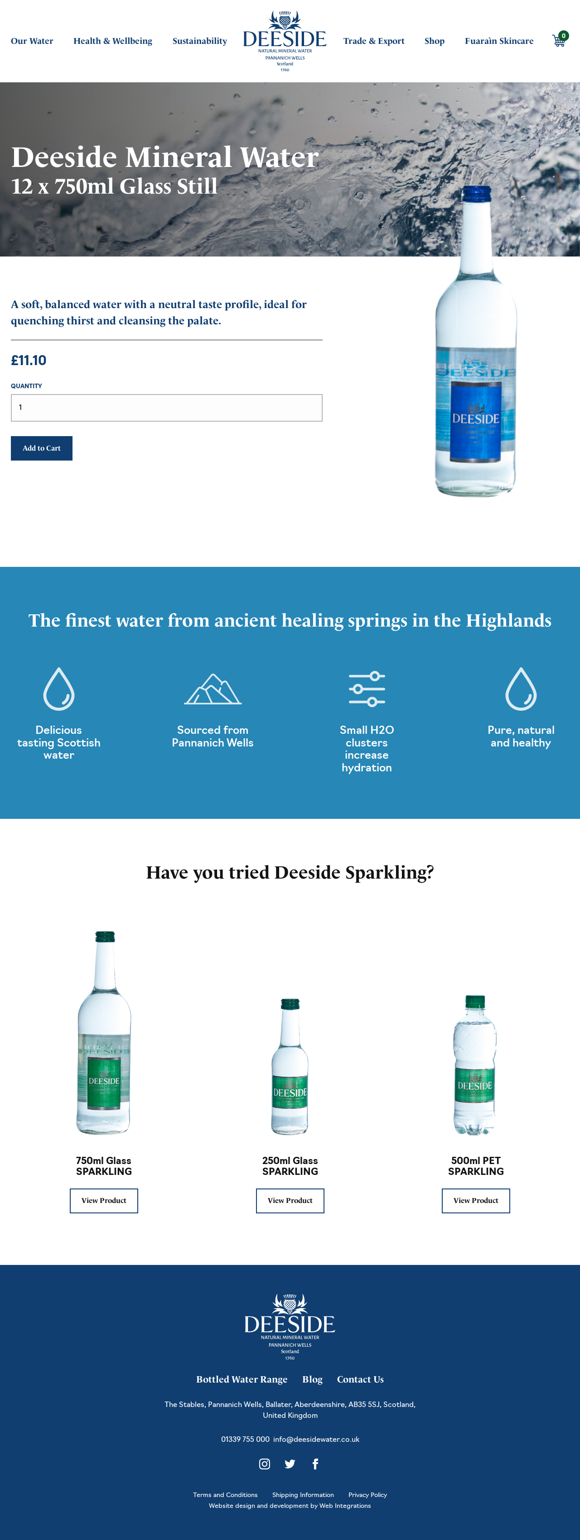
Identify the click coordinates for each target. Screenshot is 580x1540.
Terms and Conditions (225, 1495)
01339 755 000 (245, 1440)
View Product (104, 1200)
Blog (312, 1379)
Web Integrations (345, 1506)
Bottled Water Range (242, 1379)
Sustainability (200, 41)
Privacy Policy (367, 1495)
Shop (435, 41)
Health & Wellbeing (112, 41)
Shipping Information (303, 1495)
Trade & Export (374, 41)
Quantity (26, 387)
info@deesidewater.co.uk (316, 1440)
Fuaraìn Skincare (499, 41)
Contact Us (360, 1379)
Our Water (32, 41)
